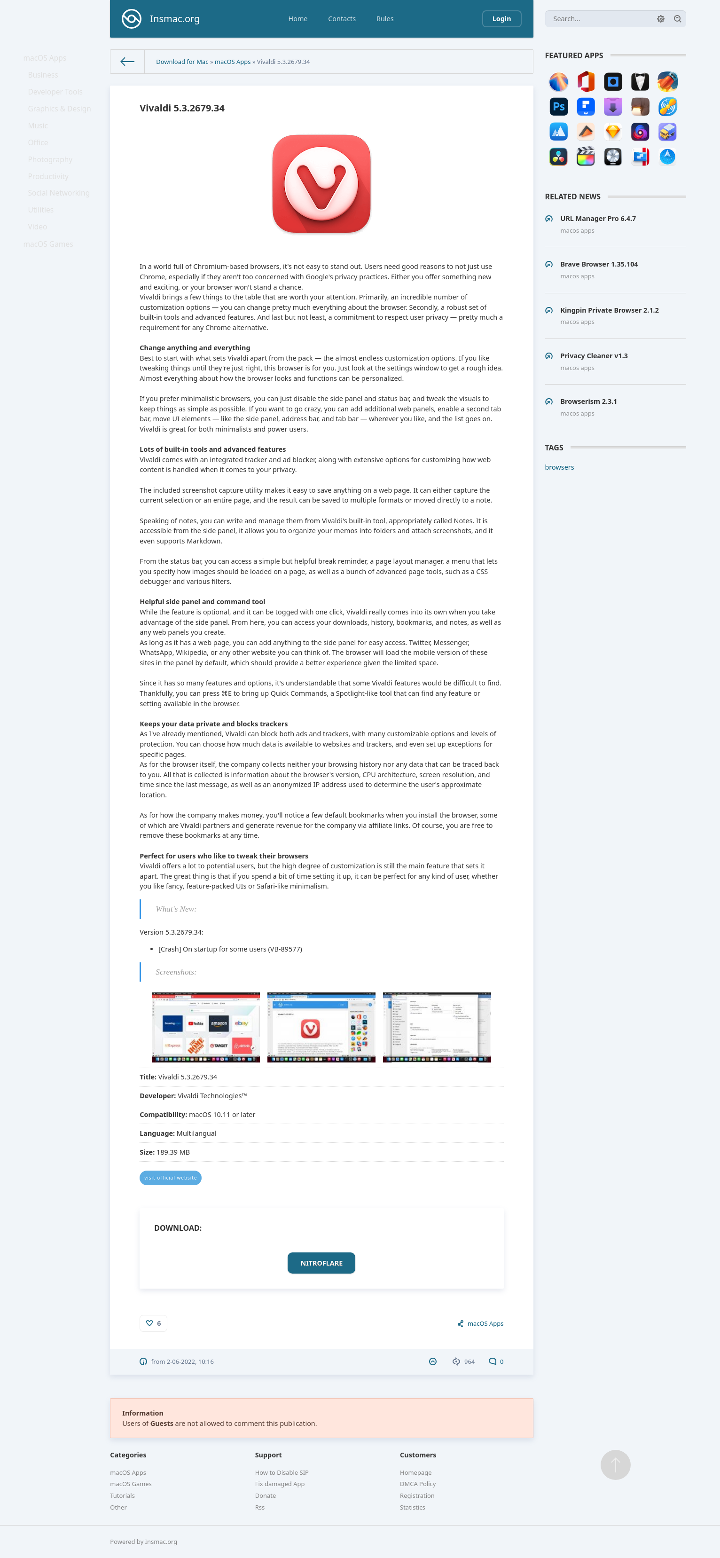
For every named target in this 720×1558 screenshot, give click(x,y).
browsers (559, 467)
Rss (260, 1507)
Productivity (51, 200)
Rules (385, 18)
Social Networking (60, 220)
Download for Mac (182, 61)
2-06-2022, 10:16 (190, 1361)
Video (41, 261)
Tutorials (122, 1495)
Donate (265, 1495)
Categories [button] (128, 1454)
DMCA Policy (418, 1483)
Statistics (412, 1507)
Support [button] (268, 1454)
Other (118, 1507)
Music (41, 140)
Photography (52, 180)
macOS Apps (47, 59)
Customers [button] (418, 1454)
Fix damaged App (280, 1483)
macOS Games (50, 281)
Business (46, 80)
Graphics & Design (61, 120)
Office (41, 160)
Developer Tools (57, 99)
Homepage (415, 1472)
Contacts (342, 18)
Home (298, 18)
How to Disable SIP (282, 1472)
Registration (417, 1495)
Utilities (44, 240)
